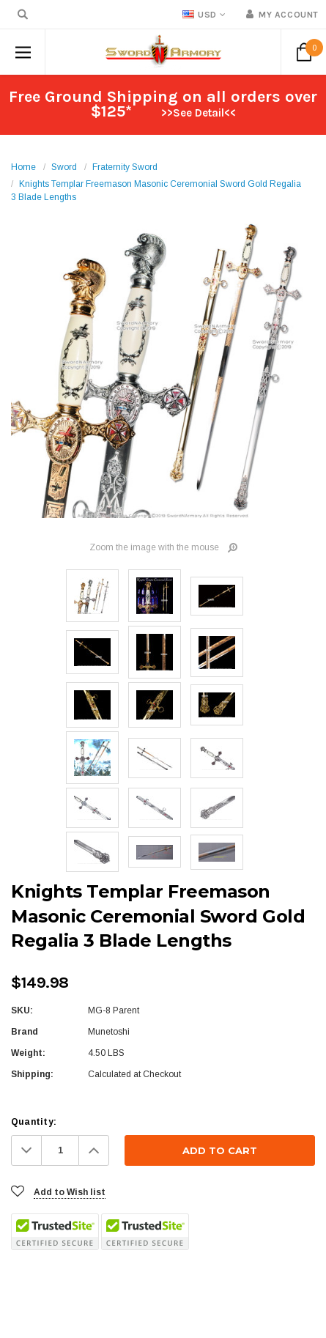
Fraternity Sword (125, 167)
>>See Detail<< (198, 112)
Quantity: (33, 1122)
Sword (64, 167)
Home (23, 167)
